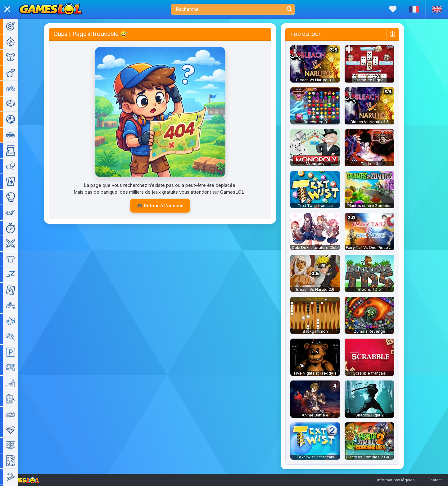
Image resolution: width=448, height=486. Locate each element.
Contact (435, 480)
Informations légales (396, 480)
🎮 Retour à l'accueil (169, 205)
